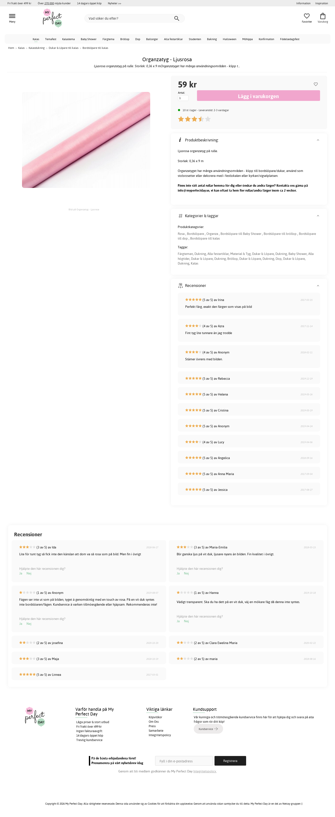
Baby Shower (89, 39)
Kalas (36, 39)
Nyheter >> (114, 3)
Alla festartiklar (173, 39)
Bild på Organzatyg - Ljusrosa (84, 209)
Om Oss (154, 722)
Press (152, 726)
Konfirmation (266, 39)
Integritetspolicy (160, 735)
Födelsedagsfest (289, 39)
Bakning (212, 39)
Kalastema (68, 39)
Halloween (229, 39)
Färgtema (108, 39)
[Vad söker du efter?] (134, 18)
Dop (137, 39)
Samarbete (156, 731)
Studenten (195, 39)
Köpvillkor (155, 717)
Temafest (50, 39)
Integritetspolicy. (205, 771)
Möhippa (247, 39)
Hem (11, 47)
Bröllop (124, 39)
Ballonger (152, 39)
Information (303, 3)
